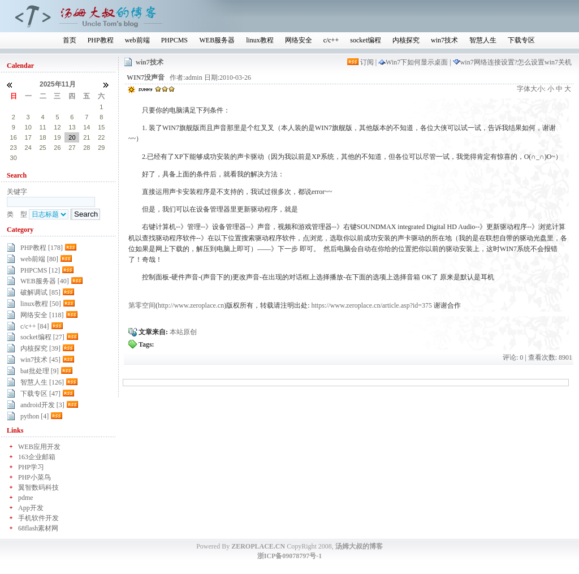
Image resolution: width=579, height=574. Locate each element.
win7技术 (444, 40)
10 (28, 127)
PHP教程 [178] (41, 248)
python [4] (34, 416)
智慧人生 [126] (42, 382)
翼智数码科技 (38, 487)
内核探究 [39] (40, 348)
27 (28, 106)
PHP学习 (31, 467)
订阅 (361, 62)
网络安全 (298, 40)
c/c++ (331, 40)
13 (71, 127)
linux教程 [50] (40, 304)
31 (86, 106)
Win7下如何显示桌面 (414, 62)
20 (71, 137)
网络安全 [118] (42, 315)
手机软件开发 (38, 518)
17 (28, 137)
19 (57, 137)
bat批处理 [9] (39, 371)
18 (42, 137)
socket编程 (365, 40)
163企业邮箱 (36, 457)
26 (13, 106)
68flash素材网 (38, 528)
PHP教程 (101, 40)
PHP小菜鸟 (34, 477)
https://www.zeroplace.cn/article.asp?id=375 (372, 305)
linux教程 (260, 40)
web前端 (137, 40)
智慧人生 (482, 40)
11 (42, 127)
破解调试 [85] (40, 292)
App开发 (31, 508)
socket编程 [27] (42, 337)
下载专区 (521, 40)
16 (13, 137)
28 (42, 106)
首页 (69, 40)
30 (71, 106)
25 (42, 147)
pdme (25, 498)
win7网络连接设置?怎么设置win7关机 (512, 62)
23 (13, 147)
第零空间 (141, 305)
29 (57, 106)
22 (101, 137)
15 (101, 127)
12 (57, 127)
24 (28, 147)
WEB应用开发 (39, 447)
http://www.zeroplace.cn (191, 305)
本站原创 (183, 332)
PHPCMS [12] (40, 270)
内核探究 (406, 40)
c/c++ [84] (34, 326)
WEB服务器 (217, 40)
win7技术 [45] (40, 360)
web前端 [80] (39, 259)
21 (86, 137)
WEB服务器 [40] (44, 281)
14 (86, 127)
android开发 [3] (42, 405)
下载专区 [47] (40, 394)
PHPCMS (174, 40)
